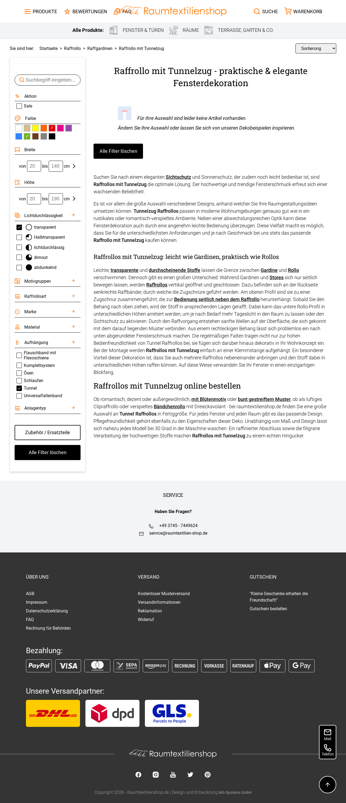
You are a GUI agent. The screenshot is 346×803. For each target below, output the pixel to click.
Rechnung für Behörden (48, 628)
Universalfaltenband (39, 396)
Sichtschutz (178, 177)
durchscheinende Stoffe (174, 270)
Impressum (36, 602)
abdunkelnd (36, 267)
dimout (32, 257)
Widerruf (146, 619)
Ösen (25, 373)
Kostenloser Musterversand (164, 593)
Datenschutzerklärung (47, 610)
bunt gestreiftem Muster (264, 399)
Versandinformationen (159, 602)
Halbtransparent (40, 237)
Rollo (293, 270)
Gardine (269, 270)
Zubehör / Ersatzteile (47, 432)
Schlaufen (29, 380)
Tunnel (26, 388)
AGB (30, 593)
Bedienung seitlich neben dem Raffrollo (217, 299)
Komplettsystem (35, 365)
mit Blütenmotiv (208, 399)
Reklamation (150, 610)
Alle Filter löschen (118, 151)
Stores (277, 277)
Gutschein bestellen (268, 608)
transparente (124, 270)
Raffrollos (156, 285)
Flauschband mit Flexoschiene (36, 355)
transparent (36, 227)
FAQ (30, 619)
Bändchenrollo (169, 406)
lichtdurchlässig (40, 247)
